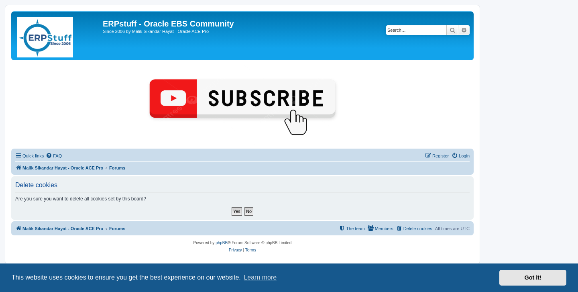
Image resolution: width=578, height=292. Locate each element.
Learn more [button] (260, 277)
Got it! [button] (533, 277)
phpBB (222, 243)
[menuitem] (54, 156)
